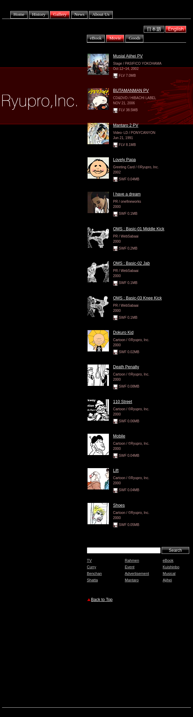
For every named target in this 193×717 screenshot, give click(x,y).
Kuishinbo (171, 567)
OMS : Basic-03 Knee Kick (137, 298)
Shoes (119, 505)
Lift (116, 470)
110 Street (122, 401)
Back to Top (101, 599)
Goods (134, 38)
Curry (91, 567)
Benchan (94, 573)
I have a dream (127, 194)
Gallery (60, 14)
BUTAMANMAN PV (131, 90)
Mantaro (132, 580)
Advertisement (137, 573)
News (79, 14)
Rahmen (132, 560)
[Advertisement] (133, 656)
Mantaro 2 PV (125, 125)
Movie (115, 38)
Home (18, 14)
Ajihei (167, 580)
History (38, 14)
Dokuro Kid (123, 332)
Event (129, 567)
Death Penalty (126, 367)
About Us (100, 14)
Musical (169, 573)
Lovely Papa (124, 159)
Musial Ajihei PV (128, 56)
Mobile (119, 436)
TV (89, 560)
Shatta (92, 580)
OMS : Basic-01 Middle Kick (138, 228)
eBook (96, 38)
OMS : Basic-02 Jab (131, 263)
